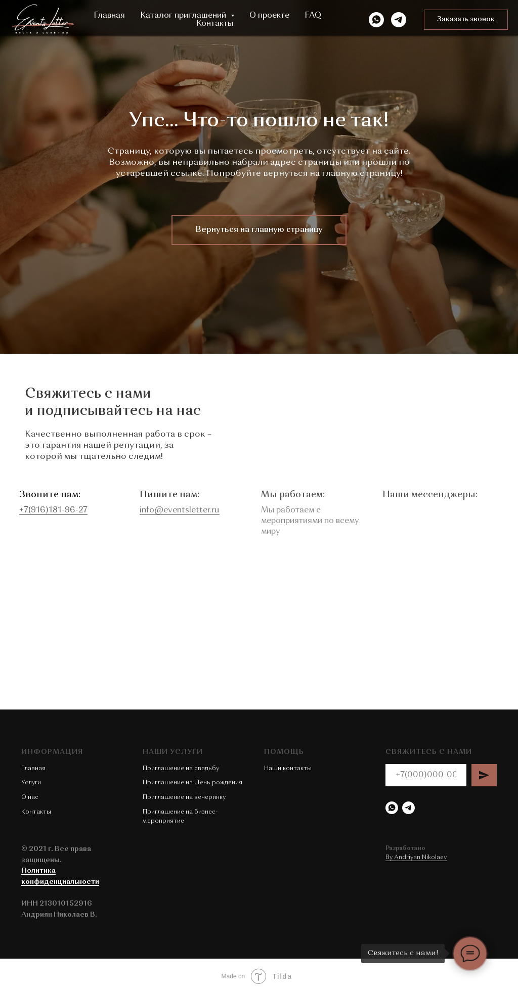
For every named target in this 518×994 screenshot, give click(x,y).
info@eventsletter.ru (166, 510)
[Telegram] (398, 19)
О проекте (269, 16)
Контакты (214, 24)
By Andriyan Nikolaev (416, 858)
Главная (109, 16)
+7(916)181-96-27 (38, 510)
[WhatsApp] (376, 19)
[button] (466, 20)
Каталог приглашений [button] (184, 16)
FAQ (313, 16)
